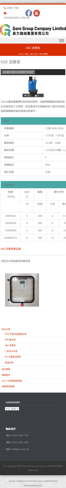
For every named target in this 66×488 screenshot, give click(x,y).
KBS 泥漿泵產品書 (11, 248)
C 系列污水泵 (11, 351)
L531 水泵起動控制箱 (12, 380)
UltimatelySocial (33, 485)
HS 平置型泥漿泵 (13, 356)
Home (20, 54)
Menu (33, 40)
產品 (27, 54)
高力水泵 (33, 54)
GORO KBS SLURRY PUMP (18, 72)
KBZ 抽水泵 (10, 339)
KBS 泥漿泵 (10, 345)
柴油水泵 (9, 362)
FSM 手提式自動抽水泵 (16, 334)
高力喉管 (6, 369)
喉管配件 (6, 374)
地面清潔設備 (8, 386)
